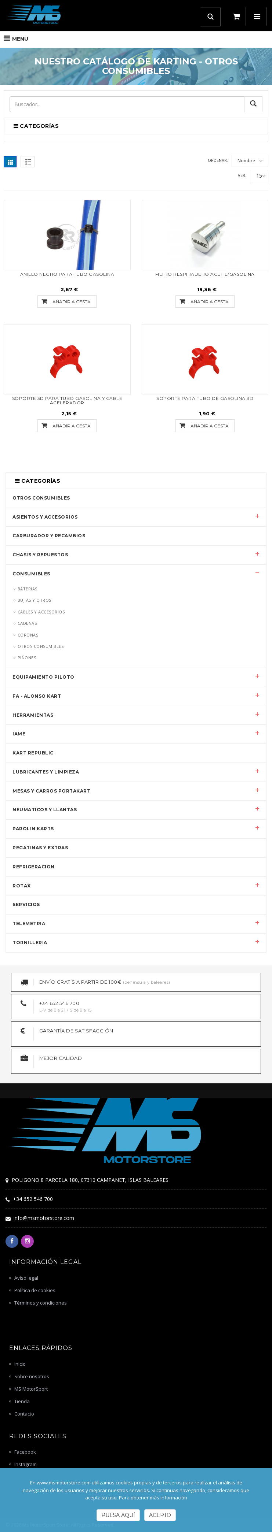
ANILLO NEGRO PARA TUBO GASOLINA (67, 274)
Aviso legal (26, 1278)
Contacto (24, 1413)
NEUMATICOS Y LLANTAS (44, 809)
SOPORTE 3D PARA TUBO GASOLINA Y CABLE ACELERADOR (67, 400)
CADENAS (27, 623)
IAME (18, 734)
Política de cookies (34, 1290)
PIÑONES (27, 657)
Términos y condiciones (40, 1302)
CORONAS (28, 635)
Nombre (246, 160)
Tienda (22, 1401)
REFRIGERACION (33, 866)
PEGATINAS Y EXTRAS (40, 847)
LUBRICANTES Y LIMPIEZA (45, 772)
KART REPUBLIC (33, 753)
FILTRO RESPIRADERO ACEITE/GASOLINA (205, 274)
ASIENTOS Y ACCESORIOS (45, 517)
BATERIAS (27, 588)
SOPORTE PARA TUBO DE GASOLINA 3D (204, 398)
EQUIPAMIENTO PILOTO (43, 677)
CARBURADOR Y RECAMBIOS (48, 535)
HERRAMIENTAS (32, 715)
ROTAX (21, 886)
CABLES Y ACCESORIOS (41, 612)
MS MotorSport (31, 1389)
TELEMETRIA (28, 923)
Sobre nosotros (31, 1376)
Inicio (20, 1364)
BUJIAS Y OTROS (34, 600)
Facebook (25, 1451)
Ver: (242, 175)
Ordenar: (218, 160)
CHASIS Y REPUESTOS (40, 554)
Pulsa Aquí (118, 1515)
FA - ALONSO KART (36, 696)
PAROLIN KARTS (33, 828)
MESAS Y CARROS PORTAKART (51, 791)
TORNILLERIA (29, 942)
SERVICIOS (26, 904)
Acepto (160, 1515)
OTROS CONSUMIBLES (41, 498)
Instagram (25, 1464)
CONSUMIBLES (31, 573)
